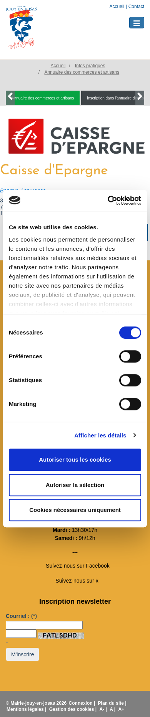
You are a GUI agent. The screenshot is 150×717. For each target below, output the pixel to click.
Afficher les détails (100, 435)
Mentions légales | (27, 709)
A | (113, 709)
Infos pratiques (90, 65)
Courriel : (21, 616)
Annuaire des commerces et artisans (81, 72)
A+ (121, 709)
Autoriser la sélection (75, 485)
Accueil (118, 6)
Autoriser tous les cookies (75, 459)
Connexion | (83, 703)
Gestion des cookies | (73, 709)
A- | (103, 709)
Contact (136, 6)
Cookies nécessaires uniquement (75, 510)
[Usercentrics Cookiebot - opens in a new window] (108, 200)
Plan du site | (112, 703)
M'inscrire (22, 654)
